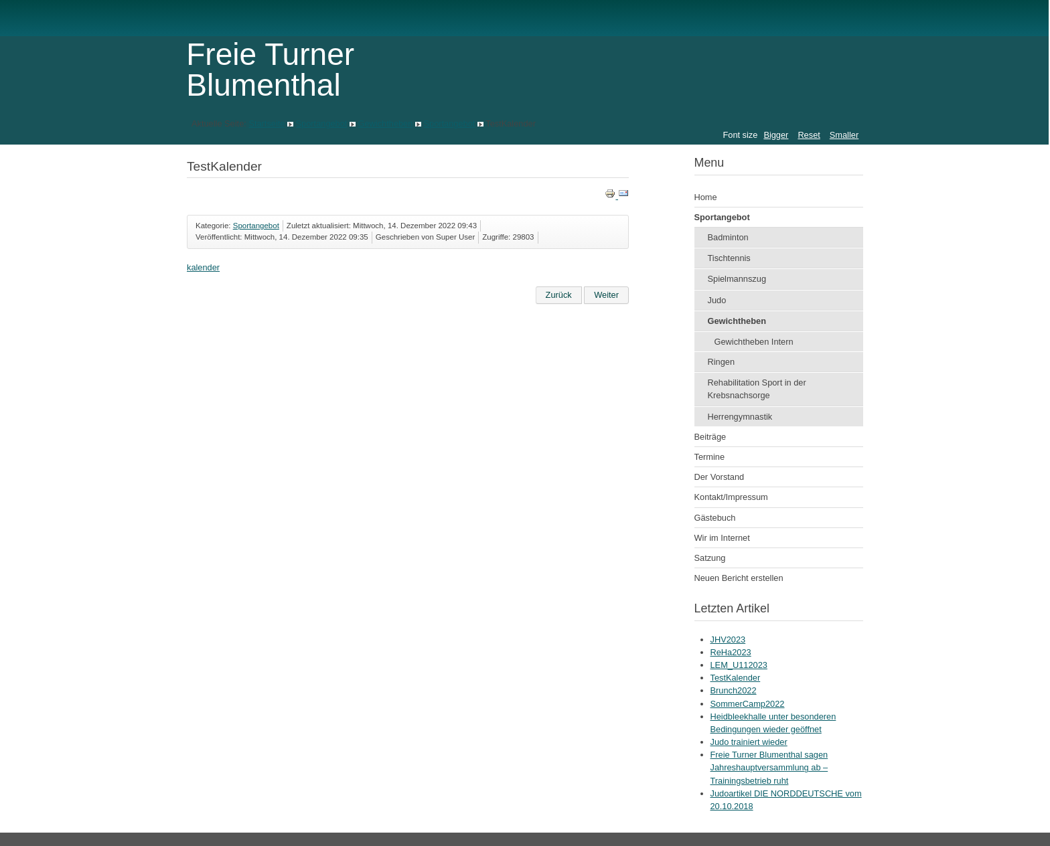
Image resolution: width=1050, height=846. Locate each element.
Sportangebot (322, 123)
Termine (709, 457)
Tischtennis (729, 258)
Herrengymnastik (740, 417)
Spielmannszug (737, 279)
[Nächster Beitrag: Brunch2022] (606, 295)
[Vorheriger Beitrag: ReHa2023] (559, 295)
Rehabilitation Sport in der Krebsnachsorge (757, 388)
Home (705, 197)
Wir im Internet (722, 538)
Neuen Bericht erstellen (738, 578)
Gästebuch (715, 518)
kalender (203, 267)
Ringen (721, 362)
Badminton (728, 237)
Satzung (710, 558)
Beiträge (710, 437)
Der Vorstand (719, 477)
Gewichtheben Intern (754, 342)
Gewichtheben (385, 123)
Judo (717, 300)
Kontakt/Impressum (731, 497)
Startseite (266, 123)
